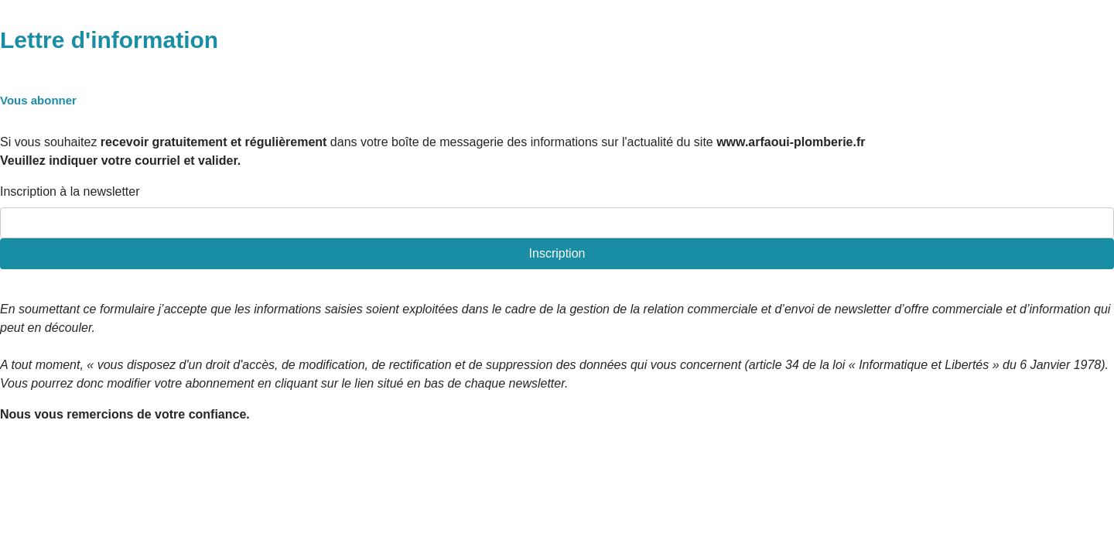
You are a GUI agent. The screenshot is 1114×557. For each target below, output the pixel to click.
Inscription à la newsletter (70, 191)
